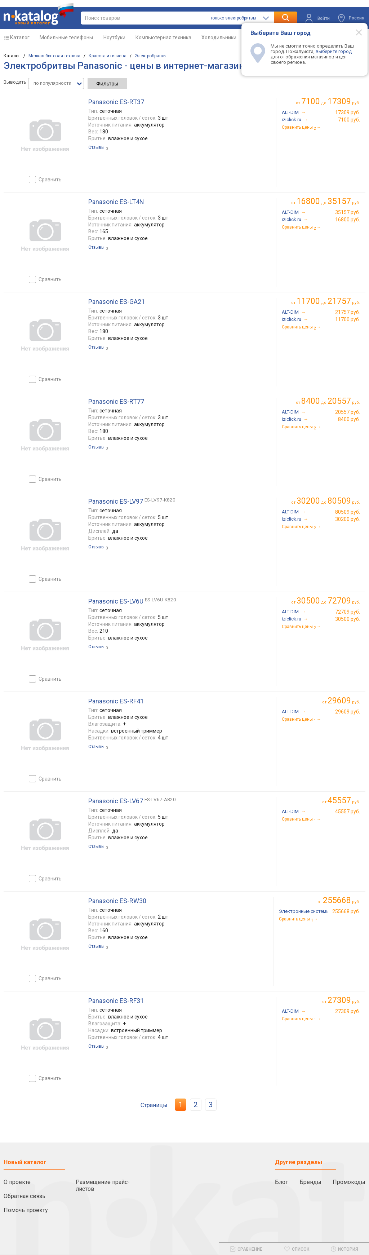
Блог (281, 1182)
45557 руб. (347, 811)
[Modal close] (355, 32)
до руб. (330, 101)
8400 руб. (349, 419)
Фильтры (107, 83)
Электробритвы (150, 55)
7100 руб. (349, 120)
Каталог (20, 37)
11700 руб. (347, 319)
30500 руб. (347, 619)
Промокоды (349, 1182)
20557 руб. (347, 412)
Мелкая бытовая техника (54, 55)
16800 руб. (347, 219)
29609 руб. (347, 712)
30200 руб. (347, 519)
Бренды (310, 1182)
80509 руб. (347, 512)
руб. (344, 701)
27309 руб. (347, 1011)
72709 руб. (347, 612)
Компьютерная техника (163, 37)
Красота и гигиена (107, 55)
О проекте (17, 1182)
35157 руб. (347, 212)
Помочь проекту (26, 1210)
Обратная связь (24, 1196)
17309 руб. (347, 112)
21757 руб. (347, 312)
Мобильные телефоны (66, 37)
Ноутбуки (114, 37)
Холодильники (218, 37)
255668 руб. (346, 911)
